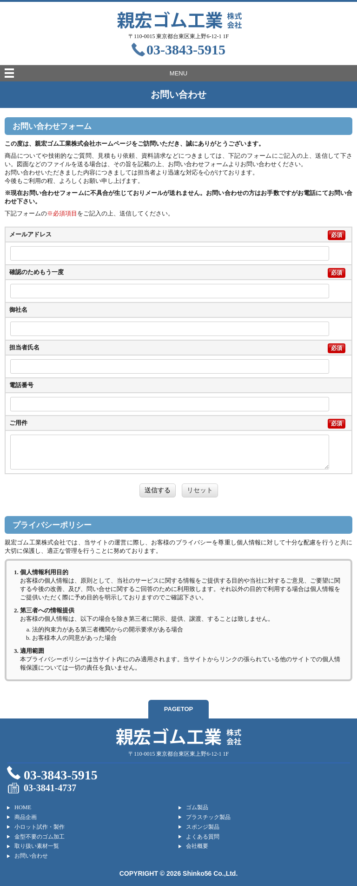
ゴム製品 (197, 807)
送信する (158, 490)
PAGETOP (178, 708)
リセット (200, 490)
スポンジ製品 (202, 827)
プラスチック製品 (208, 817)
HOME (22, 807)
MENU (178, 73)
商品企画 (25, 817)
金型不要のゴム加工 (39, 836)
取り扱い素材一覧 (36, 846)
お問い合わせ (31, 855)
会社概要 (197, 846)
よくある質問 (202, 836)
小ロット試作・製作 (39, 827)
